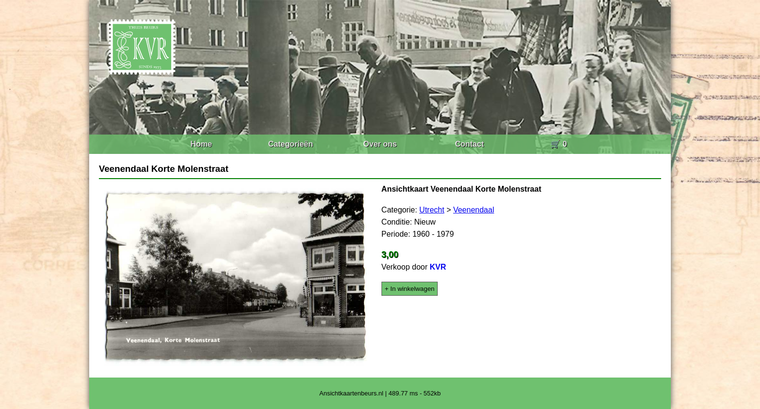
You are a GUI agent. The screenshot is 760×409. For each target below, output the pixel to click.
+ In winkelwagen (410, 288)
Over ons (379, 144)
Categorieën (290, 144)
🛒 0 (559, 144)
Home (201, 144)
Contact (469, 144)
